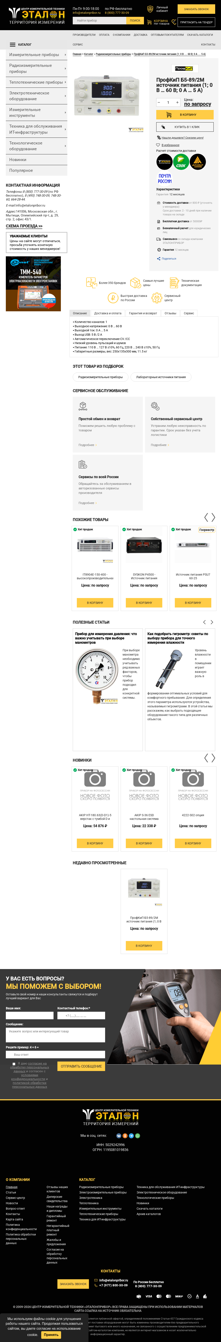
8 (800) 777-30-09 (117, 12)
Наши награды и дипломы (57, 1208)
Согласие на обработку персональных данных (57, 1256)
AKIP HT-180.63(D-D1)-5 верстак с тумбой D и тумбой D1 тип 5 (95, 818)
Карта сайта (14, 1219)
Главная (77, 54)
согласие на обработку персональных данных (29, 1067)
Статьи (11, 1192)
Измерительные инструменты (25, 112)
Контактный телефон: (73, 1008)
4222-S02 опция (193, 815)
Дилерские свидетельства (57, 1199)
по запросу (197, 104)
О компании (121, 34)
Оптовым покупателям (167, 34)
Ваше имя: (13, 1008)
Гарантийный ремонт (56, 1218)
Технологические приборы (155, 1198)
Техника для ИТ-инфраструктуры (102, 1219)
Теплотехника (89, 1203)
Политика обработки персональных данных (21, 1239)
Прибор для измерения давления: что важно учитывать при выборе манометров (106, 638)
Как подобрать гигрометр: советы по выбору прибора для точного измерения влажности (177, 638)
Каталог (88, 54)
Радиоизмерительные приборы (30, 68)
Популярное (21, 170)
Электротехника (90, 1198)
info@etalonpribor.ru (87, 12)
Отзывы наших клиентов (57, 1189)
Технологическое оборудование (25, 146)
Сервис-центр (15, 1198)
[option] (95, 568)
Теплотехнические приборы (36, 82)
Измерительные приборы (34, 54)
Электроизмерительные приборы (103, 1192)
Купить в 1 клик (180, 127)
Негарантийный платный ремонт (58, 1230)
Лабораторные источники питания (161, 377)
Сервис (78, 44)
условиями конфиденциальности (28, 1077)
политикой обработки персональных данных (29, 1085)
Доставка (140, 34)
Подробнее (86, 445)
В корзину (188, 114)
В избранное (170, 145)
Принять (51, 1335)
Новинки (17, 159)
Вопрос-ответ (15, 1208)
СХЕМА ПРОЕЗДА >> (24, 226)
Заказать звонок (196, 9)
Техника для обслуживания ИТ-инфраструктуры (35, 129)
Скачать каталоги (200, 34)
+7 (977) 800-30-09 (113, 1285)
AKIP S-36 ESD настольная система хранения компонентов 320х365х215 (144, 820)
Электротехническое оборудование (29, 96)
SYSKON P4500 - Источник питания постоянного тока (144, 578)
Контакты (208, 44)
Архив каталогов (149, 1214)
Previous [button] (206, 517)
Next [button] (213, 517)
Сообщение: (14, 1024)
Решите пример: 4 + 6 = (22, 1047)
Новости (12, 1203)
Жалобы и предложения (56, 1242)
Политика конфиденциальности (21, 1227)
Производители (84, 34)
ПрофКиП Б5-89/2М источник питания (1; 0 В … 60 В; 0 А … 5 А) (170, 54)
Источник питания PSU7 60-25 (193, 576)
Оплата (104, 34)
